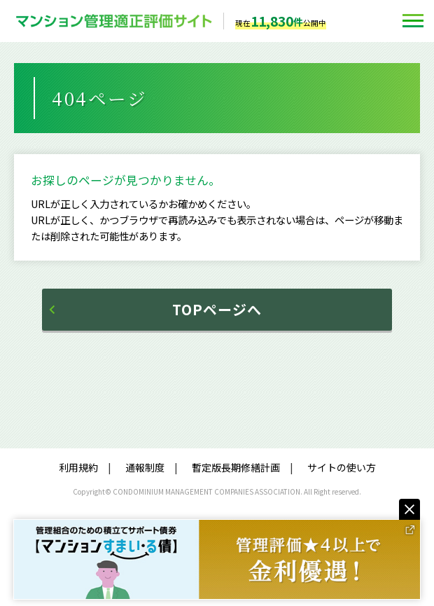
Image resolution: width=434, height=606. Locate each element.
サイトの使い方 (341, 467)
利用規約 (78, 467)
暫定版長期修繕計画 (236, 467)
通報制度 (144, 467)
